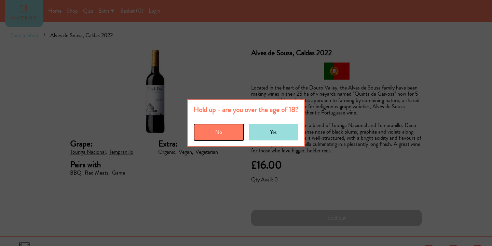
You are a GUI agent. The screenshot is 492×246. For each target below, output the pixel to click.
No (218, 132)
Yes (273, 132)
